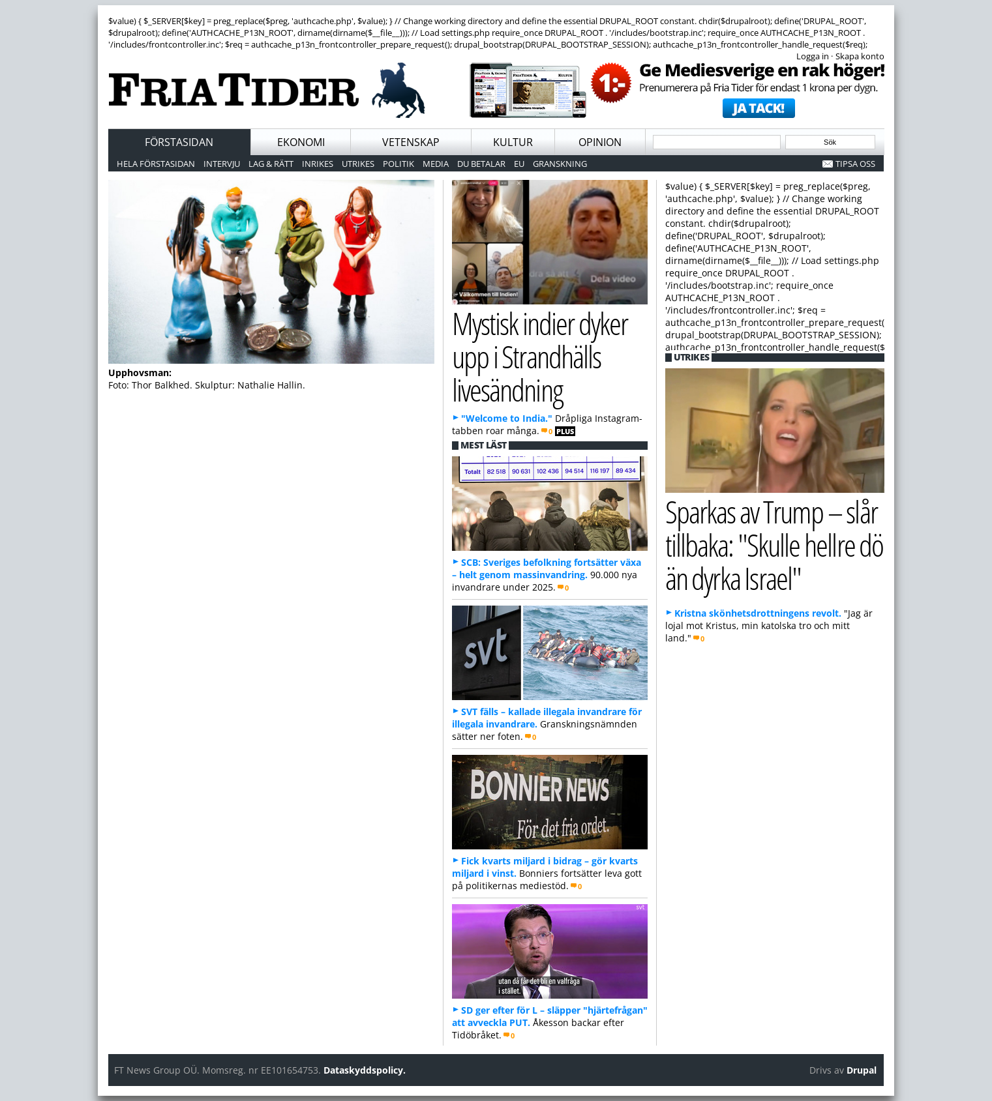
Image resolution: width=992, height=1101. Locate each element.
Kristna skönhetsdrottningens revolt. (757, 613)
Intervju (221, 163)
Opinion (600, 142)
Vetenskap (411, 142)
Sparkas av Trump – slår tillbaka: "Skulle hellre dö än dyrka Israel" (774, 544)
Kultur (513, 142)
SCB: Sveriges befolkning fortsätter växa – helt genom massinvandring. (546, 568)
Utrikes (358, 163)
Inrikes (317, 163)
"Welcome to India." (506, 418)
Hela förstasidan (156, 163)
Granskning (560, 163)
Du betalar (481, 163)
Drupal (862, 1070)
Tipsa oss (855, 163)
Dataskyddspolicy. (364, 1070)
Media (436, 163)
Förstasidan (179, 142)
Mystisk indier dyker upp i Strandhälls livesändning (540, 356)
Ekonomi (301, 142)
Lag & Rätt (270, 163)
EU (519, 163)
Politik (398, 163)
